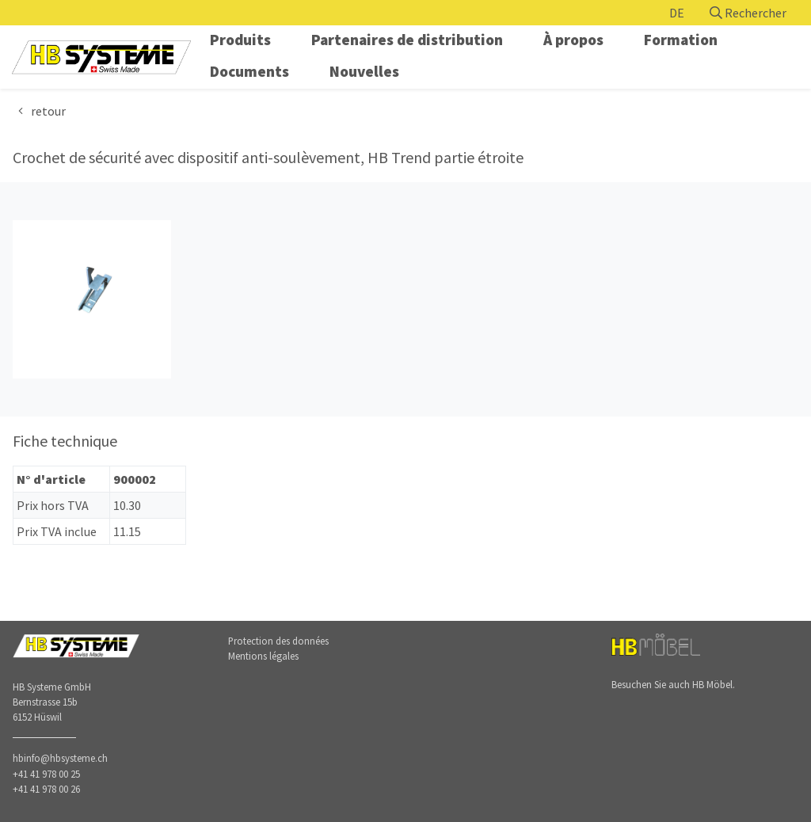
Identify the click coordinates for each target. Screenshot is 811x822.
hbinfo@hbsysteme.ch (60, 758)
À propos (573, 39)
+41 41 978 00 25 (46, 773)
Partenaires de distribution (407, 39)
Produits (240, 39)
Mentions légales (263, 655)
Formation (681, 39)
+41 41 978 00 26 (46, 788)
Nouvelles (364, 71)
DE (676, 13)
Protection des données (278, 640)
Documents (249, 71)
